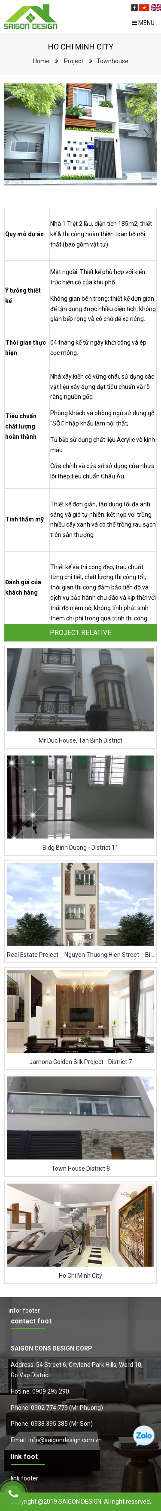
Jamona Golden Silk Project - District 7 (80, 1061)
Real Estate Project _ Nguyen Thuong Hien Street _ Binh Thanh (80, 954)
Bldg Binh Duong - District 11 (80, 847)
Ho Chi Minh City (80, 1275)
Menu (143, 22)
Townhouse (112, 61)
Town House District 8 (81, 1168)
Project (73, 61)
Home (41, 61)
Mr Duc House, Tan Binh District (80, 740)
